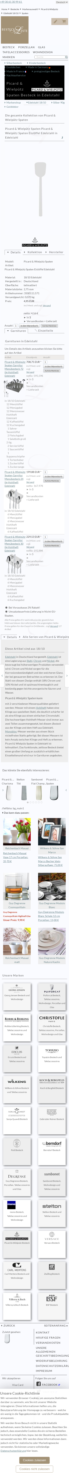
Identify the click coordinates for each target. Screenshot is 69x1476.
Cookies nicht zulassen (35, 1469)
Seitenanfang (55, 1325)
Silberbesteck (14, 63)
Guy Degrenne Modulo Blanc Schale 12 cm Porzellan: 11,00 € (51, 916)
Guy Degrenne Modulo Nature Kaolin (52, 946)
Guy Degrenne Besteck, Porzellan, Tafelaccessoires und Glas (17, 1180)
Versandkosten (48, 1342)
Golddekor (12, 106)
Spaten (25, 13)
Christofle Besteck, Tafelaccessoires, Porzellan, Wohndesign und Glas (52, 1025)
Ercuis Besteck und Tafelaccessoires (16, 1054)
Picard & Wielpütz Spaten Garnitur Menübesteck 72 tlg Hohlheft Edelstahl (15, 369)
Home (4, 9)
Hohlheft (41, 707)
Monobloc (11, 731)
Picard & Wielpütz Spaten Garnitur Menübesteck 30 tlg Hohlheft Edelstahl (15, 543)
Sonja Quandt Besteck (16, 1114)
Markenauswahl (30, 9)
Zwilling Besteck (51, 1269)
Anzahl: (9, 325)
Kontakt (42, 1332)
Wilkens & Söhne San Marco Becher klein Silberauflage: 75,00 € (50, 861)
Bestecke (14, 9)
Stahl (29, 660)
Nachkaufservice (16, 75)
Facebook (49, 1384)
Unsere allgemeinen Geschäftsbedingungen (51, 1351)
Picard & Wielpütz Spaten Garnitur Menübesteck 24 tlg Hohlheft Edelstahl (15, 479)
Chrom (37, 660)
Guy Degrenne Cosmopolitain (17, 891)
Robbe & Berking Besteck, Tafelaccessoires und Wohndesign (16, 1025)
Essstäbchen (13, 67)
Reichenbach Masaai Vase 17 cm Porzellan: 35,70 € (15, 857)
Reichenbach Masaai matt (17, 946)
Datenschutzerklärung (51, 1365)
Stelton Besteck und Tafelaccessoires (51, 1209)
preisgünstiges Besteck (47, 71)
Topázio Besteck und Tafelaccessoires (51, 1054)
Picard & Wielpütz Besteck (17, 1238)
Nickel (50, 660)
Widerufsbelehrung (51, 1360)
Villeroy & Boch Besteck (16, 1300)
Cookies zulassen (34, 1460)
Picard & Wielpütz (49, 9)
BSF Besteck (51, 1300)
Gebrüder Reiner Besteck (51, 1114)
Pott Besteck (16, 1145)
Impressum (44, 1370)
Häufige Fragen (48, 1337)
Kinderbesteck (37, 63)
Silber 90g (59, 102)
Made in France (15, 71)
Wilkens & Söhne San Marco (52, 836)
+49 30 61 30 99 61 (11, 1)
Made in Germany (38, 67)
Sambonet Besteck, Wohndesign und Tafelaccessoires (51, 1180)
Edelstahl (10, 656)
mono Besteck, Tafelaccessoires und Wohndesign (16, 1211)
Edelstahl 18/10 (11, 13)
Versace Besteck (51, 1238)
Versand (47, 305)
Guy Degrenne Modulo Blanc (52, 891)
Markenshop (13, 102)
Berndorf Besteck (51, 1145)
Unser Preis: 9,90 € (14, 920)
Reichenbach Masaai (17, 834)
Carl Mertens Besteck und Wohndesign (16, 1271)
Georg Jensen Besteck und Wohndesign (17, 992)
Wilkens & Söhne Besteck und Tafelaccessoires (16, 1085)
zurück (9, 1325)
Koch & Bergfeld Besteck (51, 1083)
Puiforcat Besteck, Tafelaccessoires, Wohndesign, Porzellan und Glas (52, 996)
